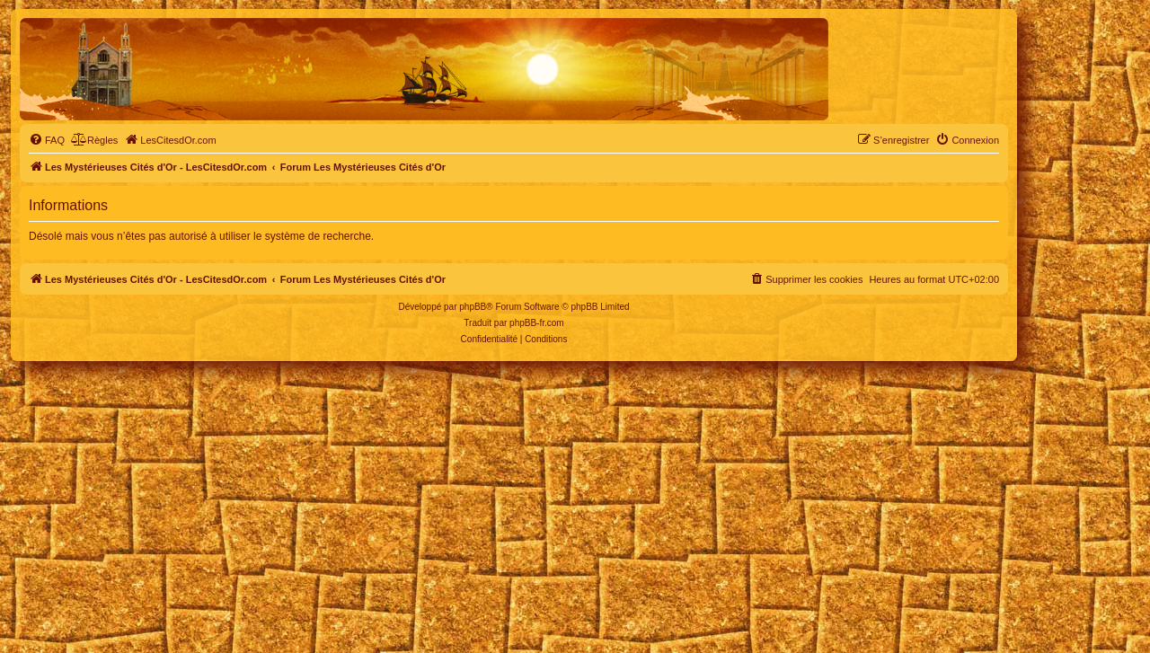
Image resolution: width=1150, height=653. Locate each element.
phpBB (472, 307)
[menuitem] (47, 140)
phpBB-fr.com (536, 323)
